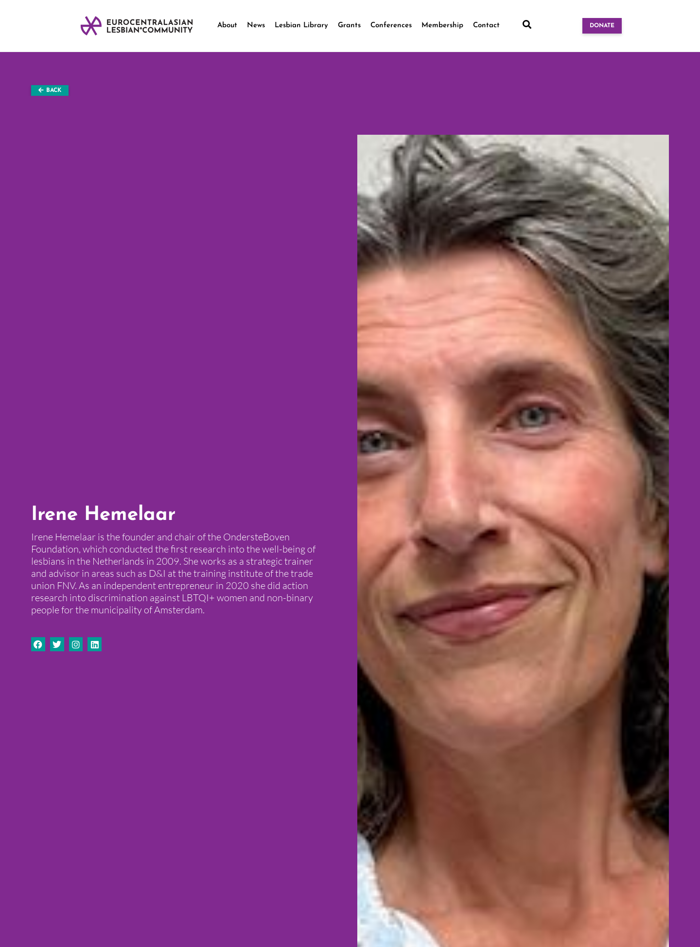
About (227, 25)
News (256, 25)
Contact (486, 25)
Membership (442, 25)
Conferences (391, 25)
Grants (349, 25)
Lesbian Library (301, 25)
